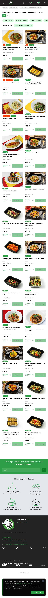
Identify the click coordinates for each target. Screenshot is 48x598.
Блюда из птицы (8, 20)
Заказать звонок (22, 547)
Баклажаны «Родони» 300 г (12, 87)
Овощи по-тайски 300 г (33, 161)
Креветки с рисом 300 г (10, 383)
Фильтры (9, 15)
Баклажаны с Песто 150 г (11, 198)
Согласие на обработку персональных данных (14, 566)
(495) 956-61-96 (21, 544)
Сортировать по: (7, 25)
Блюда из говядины (21, 20)
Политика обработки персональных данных (14, 564)
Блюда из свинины (36, 20)
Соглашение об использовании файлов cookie (14, 568)
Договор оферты (6, 562)
